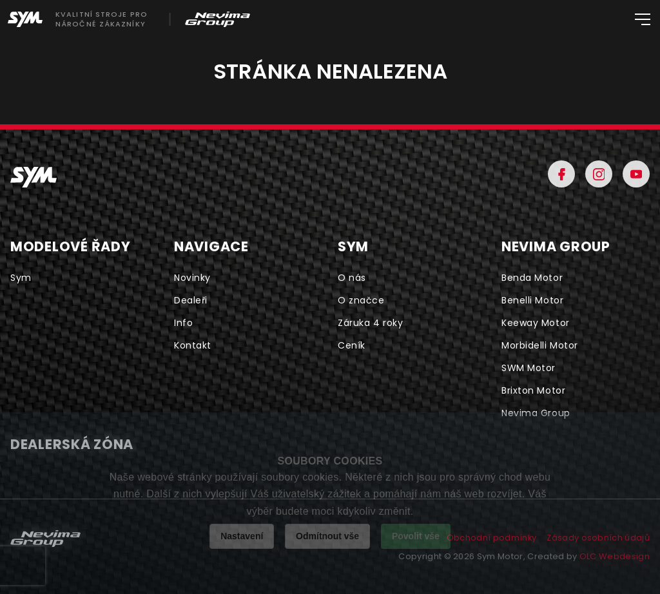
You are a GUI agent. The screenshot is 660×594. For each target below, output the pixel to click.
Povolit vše (416, 536)
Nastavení (241, 536)
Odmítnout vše (327, 536)
